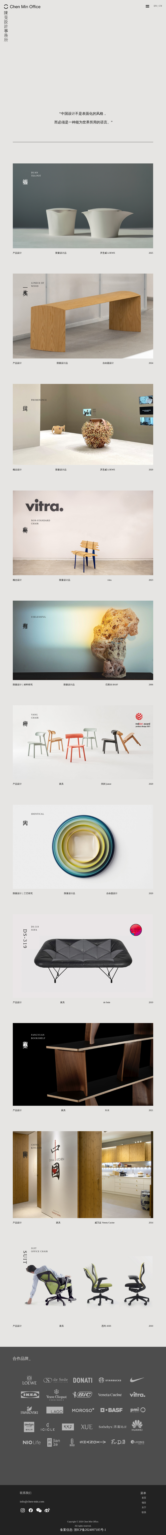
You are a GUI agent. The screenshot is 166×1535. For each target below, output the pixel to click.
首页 (144, 1498)
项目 (144, 1502)
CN (160, 6)
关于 (144, 1507)
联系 (144, 1512)
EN (155, 6)
